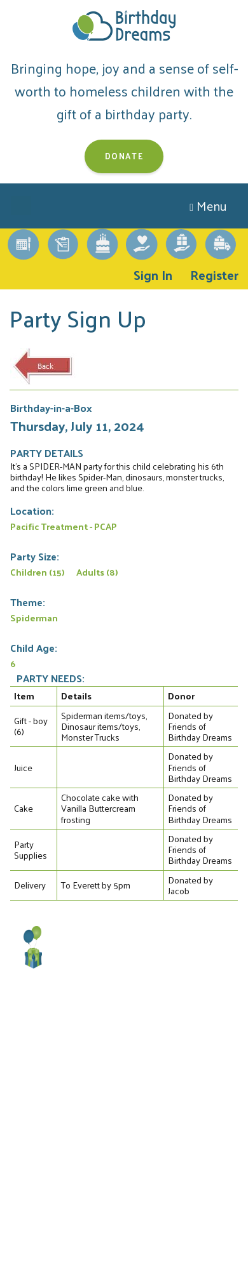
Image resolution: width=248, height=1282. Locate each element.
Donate (124, 156)
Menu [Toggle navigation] (208, 205)
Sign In (153, 274)
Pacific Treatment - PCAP (63, 526)
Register (214, 274)
